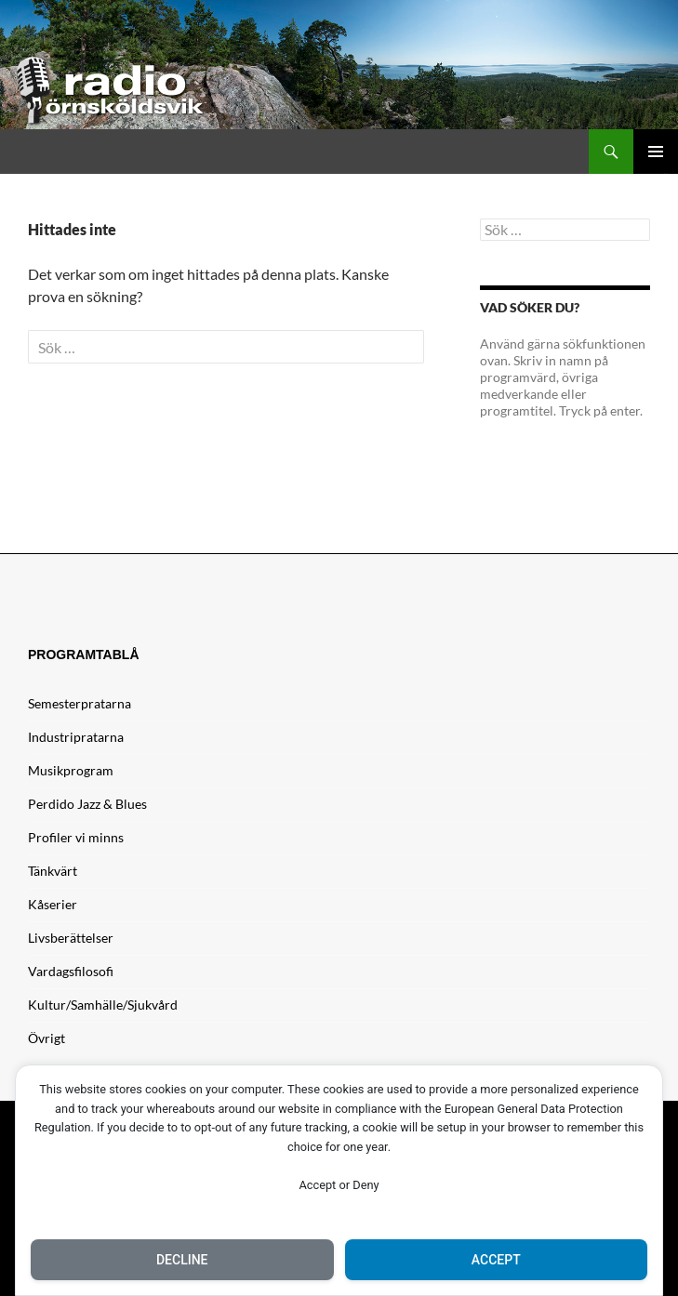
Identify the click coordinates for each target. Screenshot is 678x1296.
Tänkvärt (52, 871)
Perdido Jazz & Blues (87, 804)
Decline (182, 1259)
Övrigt (46, 1038)
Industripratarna (76, 737)
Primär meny (655, 151)
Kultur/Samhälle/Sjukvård (103, 1004)
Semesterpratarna (79, 703)
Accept (496, 1259)
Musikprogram (70, 770)
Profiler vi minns (76, 837)
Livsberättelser (70, 938)
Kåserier (52, 904)
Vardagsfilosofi (70, 971)
